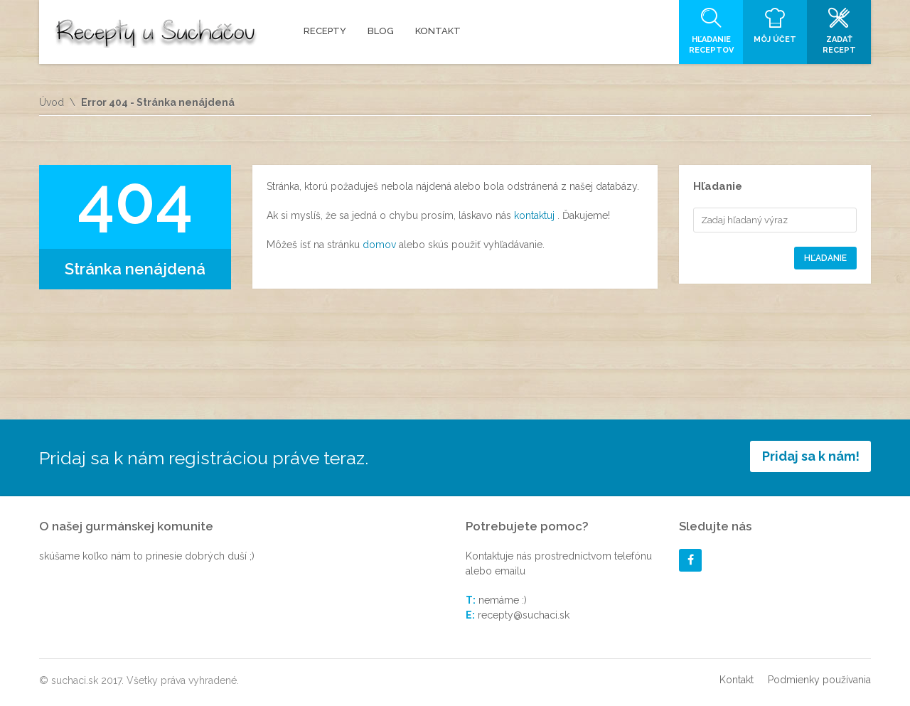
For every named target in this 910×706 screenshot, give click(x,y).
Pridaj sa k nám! (811, 456)
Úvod (51, 102)
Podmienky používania (819, 679)
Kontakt (736, 679)
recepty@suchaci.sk (523, 615)
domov (381, 244)
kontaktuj (535, 215)
